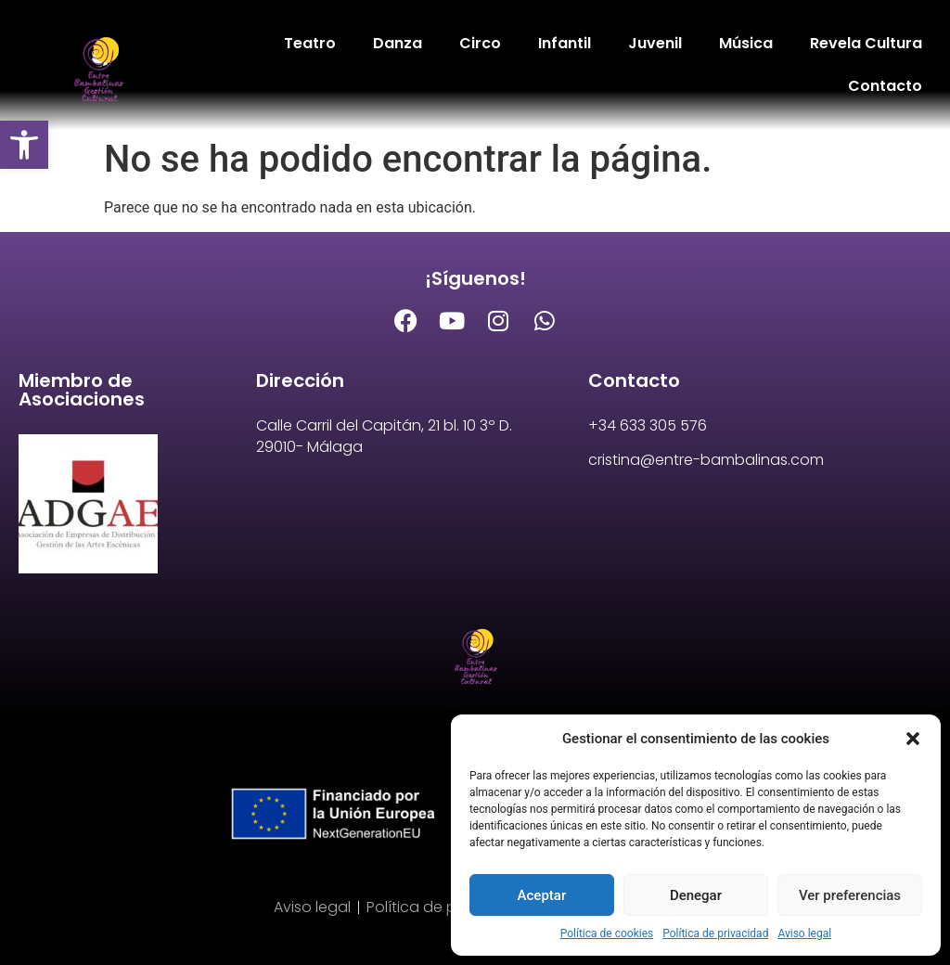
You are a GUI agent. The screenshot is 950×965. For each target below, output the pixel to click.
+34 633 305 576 (647, 425)
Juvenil (655, 43)
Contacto (885, 85)
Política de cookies (607, 933)
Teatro (310, 43)
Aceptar (542, 895)
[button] (24, 145)
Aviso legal (804, 933)
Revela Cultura (866, 43)
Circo (480, 43)
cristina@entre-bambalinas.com (706, 459)
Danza (397, 43)
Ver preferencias (850, 895)
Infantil (564, 43)
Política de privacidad (715, 933)
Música (746, 43)
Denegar (696, 895)
